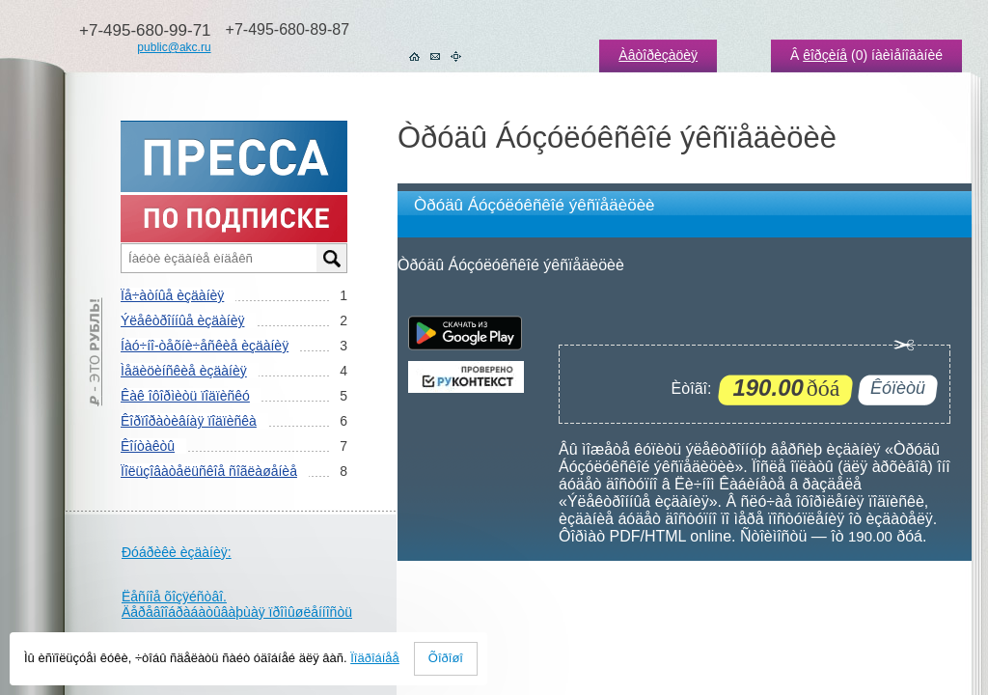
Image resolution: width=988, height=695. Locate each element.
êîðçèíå (825, 55)
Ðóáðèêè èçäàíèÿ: (177, 552)
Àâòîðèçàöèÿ (658, 55)
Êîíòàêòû (148, 446)
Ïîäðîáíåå (374, 658)
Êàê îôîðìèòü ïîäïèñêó (185, 395)
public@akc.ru (173, 47)
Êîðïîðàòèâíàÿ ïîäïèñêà (189, 421)
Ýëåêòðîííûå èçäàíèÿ (182, 320)
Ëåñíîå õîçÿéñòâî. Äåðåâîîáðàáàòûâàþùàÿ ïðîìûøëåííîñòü (237, 604)
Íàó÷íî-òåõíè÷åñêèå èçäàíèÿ (204, 345)
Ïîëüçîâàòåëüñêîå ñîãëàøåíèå (209, 471)
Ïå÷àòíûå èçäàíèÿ (172, 295)
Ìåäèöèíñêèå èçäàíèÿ (184, 370)
